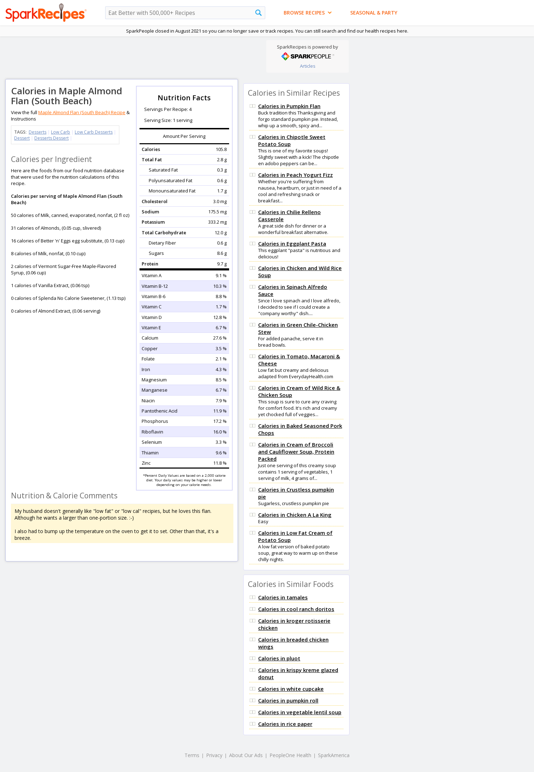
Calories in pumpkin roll (288, 700)
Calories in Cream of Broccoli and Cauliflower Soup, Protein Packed (296, 451)
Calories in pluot (279, 658)
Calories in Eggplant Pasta (292, 243)
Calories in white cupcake (291, 688)
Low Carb (60, 132)
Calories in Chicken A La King (294, 514)
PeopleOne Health (290, 755)
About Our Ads (246, 755)
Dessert (22, 138)
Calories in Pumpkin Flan (289, 106)
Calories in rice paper (285, 723)
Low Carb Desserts (94, 132)
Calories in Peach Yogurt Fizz (295, 174)
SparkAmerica (334, 755)
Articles (308, 66)
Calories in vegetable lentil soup (299, 712)
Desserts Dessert (51, 138)
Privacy (214, 755)
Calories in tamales (283, 597)
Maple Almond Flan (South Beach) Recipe (81, 112)
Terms (191, 755)
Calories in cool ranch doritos (296, 608)
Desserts (37, 132)
